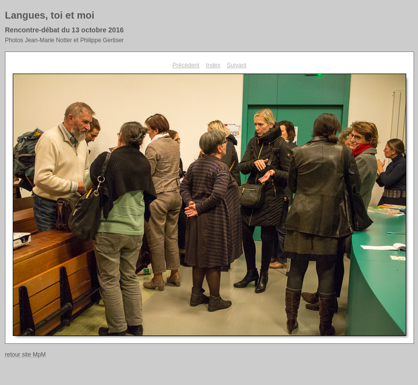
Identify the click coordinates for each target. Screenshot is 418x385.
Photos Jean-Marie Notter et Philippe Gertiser (64, 40)
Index (213, 65)
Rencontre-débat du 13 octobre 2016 (64, 30)
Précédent (186, 65)
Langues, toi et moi (49, 15)
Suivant (236, 65)
